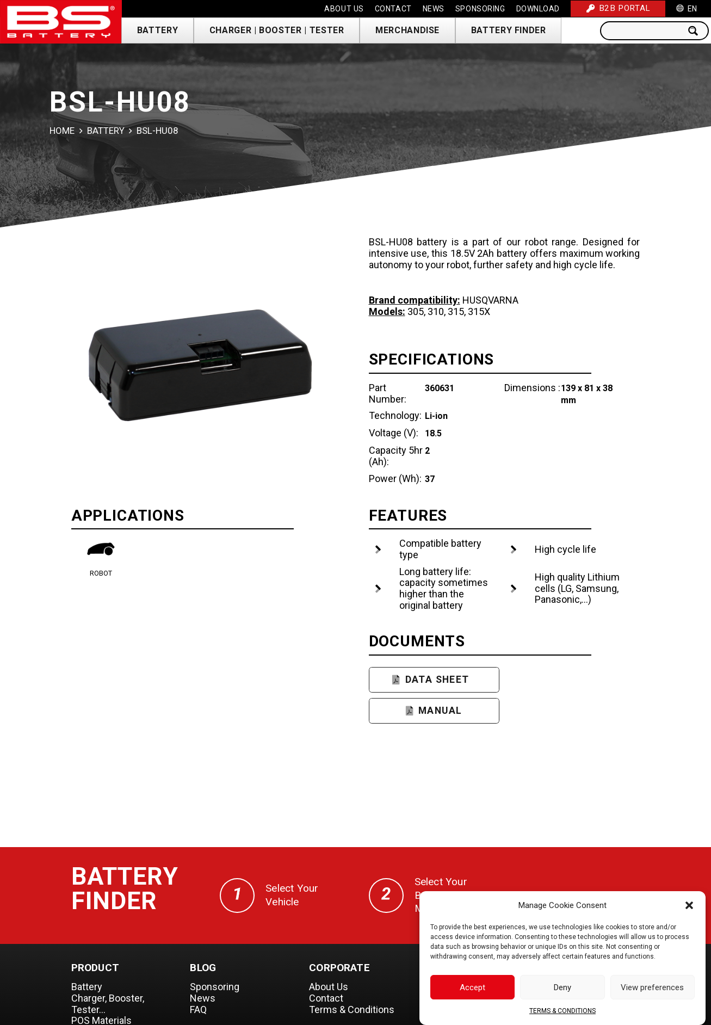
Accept (472, 990)
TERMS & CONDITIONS (562, 1013)
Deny (562, 990)
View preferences (652, 990)
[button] (689, 908)
